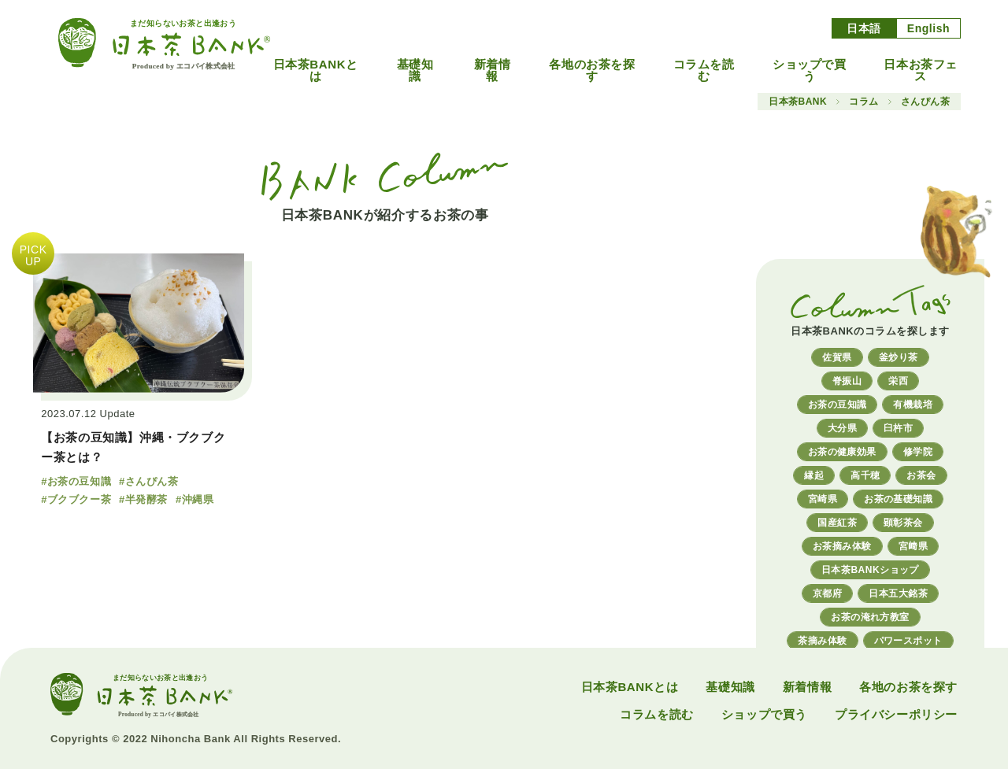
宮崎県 (822, 499)
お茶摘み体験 (842, 546)
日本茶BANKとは (315, 70)
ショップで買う (810, 70)
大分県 (842, 428)
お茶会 (921, 475)
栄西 (898, 380)
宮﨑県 (913, 546)
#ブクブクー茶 (76, 499)
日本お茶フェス (921, 70)
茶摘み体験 (822, 640)
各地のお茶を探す (592, 70)
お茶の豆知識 (837, 404)
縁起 (814, 475)
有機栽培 (912, 404)
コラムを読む (704, 70)
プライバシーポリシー (896, 714)
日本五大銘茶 (898, 593)
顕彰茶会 (903, 522)
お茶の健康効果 (842, 451)
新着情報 (492, 70)
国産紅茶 (837, 522)
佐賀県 (836, 357)
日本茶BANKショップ (870, 569)
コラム (863, 101)
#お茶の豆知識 (76, 481)
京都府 (827, 593)
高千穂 (865, 475)
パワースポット (908, 640)
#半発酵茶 (143, 499)
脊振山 (847, 380)
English (928, 28)
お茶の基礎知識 (898, 499)
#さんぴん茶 (148, 481)
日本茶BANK (798, 101)
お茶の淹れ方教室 (870, 617)
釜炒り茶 (898, 357)
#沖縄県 (194, 499)
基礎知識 (415, 70)
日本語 (864, 28)
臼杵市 (898, 428)
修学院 (917, 451)
